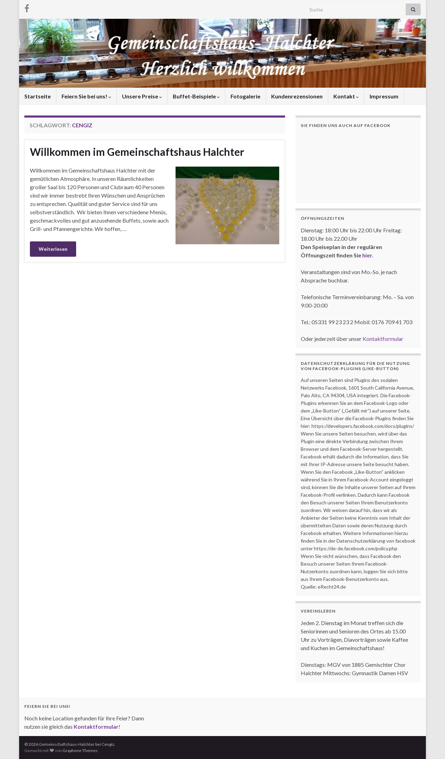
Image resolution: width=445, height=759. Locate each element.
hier (367, 255)
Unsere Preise (142, 96)
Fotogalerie (245, 96)
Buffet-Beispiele (196, 96)
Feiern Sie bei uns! (86, 96)
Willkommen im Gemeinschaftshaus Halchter (137, 151)
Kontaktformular (383, 338)
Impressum (384, 96)
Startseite (37, 96)
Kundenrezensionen (297, 96)
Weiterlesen (53, 249)
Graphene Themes (80, 750)
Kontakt (346, 96)
